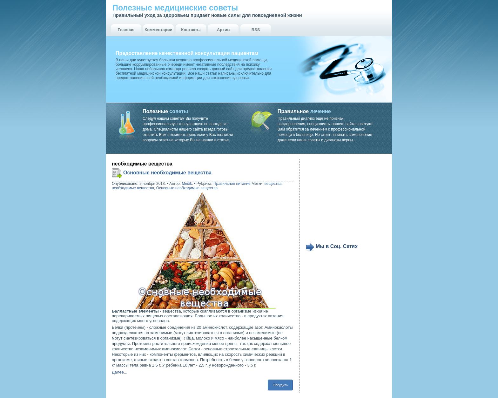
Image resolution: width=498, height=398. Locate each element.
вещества (273, 183)
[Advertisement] (345, 200)
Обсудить (280, 385)
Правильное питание (232, 183)
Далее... (119, 372)
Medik (187, 183)
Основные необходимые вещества (167, 172)
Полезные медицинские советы (175, 7)
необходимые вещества (133, 188)
